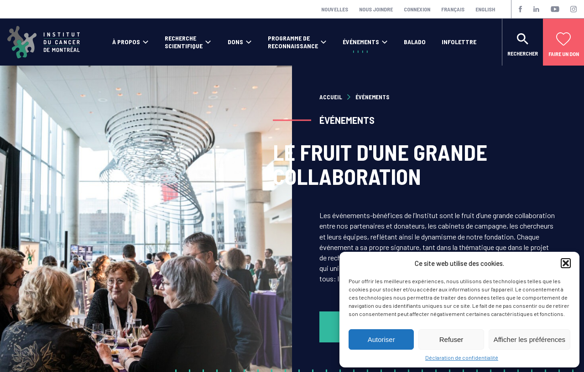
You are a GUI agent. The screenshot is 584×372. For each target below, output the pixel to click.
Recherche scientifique (184, 42)
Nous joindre (376, 9)
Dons (235, 42)
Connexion (417, 9)
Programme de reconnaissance (293, 42)
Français (452, 9)
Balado (415, 42)
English (485, 9)
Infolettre (459, 42)
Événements (361, 42)
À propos (126, 42)
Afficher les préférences (529, 339)
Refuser (451, 339)
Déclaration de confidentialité (461, 357)
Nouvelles (334, 9)
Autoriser (381, 339)
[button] (565, 263)
